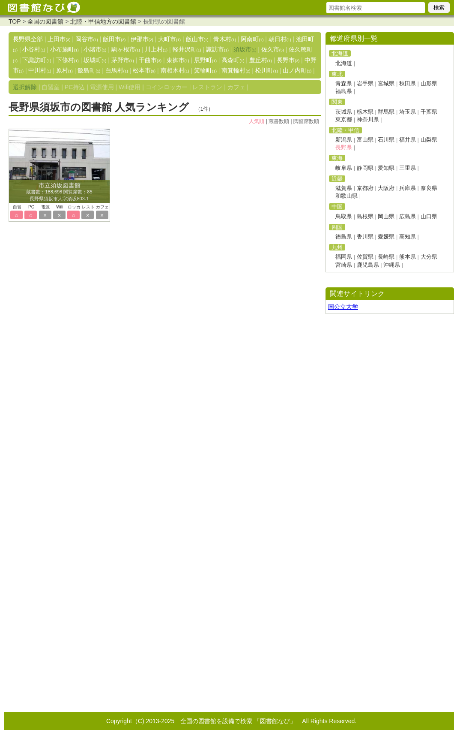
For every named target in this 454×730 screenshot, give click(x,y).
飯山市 (197, 39)
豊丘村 (260, 60)
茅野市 (122, 60)
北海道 (343, 63)
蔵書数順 (279, 121)
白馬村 (116, 70)
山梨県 (429, 139)
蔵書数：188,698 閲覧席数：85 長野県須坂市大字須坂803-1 (59, 192)
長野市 (288, 60)
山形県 (429, 83)
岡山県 (386, 216)
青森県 (343, 83)
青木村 (224, 39)
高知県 (407, 236)
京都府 (365, 188)
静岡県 (365, 168)
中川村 (39, 70)
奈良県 (429, 188)
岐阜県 (343, 168)
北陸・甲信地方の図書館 (103, 21)
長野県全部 (28, 39)
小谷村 (33, 49)
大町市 (169, 39)
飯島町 (89, 70)
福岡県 (343, 256)
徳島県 (343, 236)
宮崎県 (343, 265)
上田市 (59, 39)
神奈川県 (368, 119)
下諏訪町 (36, 60)
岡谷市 (86, 39)
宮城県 (386, 83)
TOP (15, 21)
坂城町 (95, 60)
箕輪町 (205, 70)
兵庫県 (407, 188)
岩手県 (365, 83)
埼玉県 (407, 112)
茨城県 (343, 112)
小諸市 (95, 49)
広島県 (407, 216)
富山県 (365, 139)
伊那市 (142, 39)
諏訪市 (217, 49)
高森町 (232, 60)
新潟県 (343, 139)
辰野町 (205, 60)
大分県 (429, 256)
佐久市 (272, 49)
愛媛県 (386, 236)
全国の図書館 (45, 21)
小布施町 (64, 49)
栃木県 (365, 112)
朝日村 (280, 39)
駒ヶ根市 (125, 49)
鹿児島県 (368, 265)
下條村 (67, 60)
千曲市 (150, 60)
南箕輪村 (235, 70)
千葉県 (429, 112)
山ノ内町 (297, 70)
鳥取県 (343, 216)
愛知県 (386, 168)
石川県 (386, 139)
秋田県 (407, 83)
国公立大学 (343, 306)
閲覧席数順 (306, 121)
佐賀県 (365, 256)
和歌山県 (346, 196)
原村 (64, 70)
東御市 (178, 60)
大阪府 (386, 188)
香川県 (365, 236)
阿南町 (252, 39)
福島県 (343, 91)
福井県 (407, 139)
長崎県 (386, 256)
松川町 (266, 70)
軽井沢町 (187, 49)
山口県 (429, 216)
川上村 (156, 49)
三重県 (407, 168)
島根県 (365, 216)
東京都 (343, 119)
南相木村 (175, 70)
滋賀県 (343, 188)
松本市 (144, 70)
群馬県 (386, 112)
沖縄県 (391, 265)
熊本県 (407, 256)
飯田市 (114, 39)
